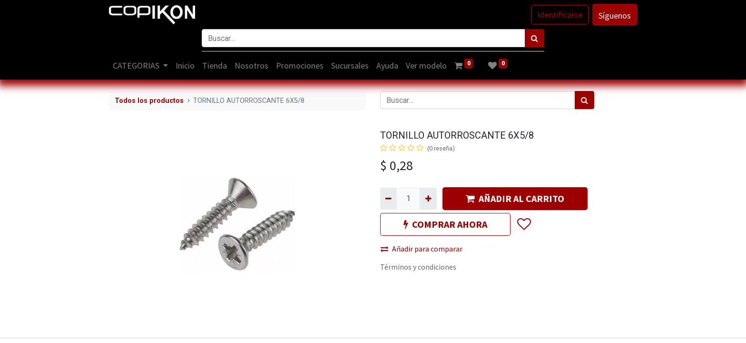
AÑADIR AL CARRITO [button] (515, 198)
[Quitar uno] (388, 199)
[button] (523, 224)
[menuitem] (185, 65)
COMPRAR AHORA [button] (445, 224)
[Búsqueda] (534, 38)
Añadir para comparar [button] (421, 248)
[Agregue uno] (428, 199)
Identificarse (559, 14)
